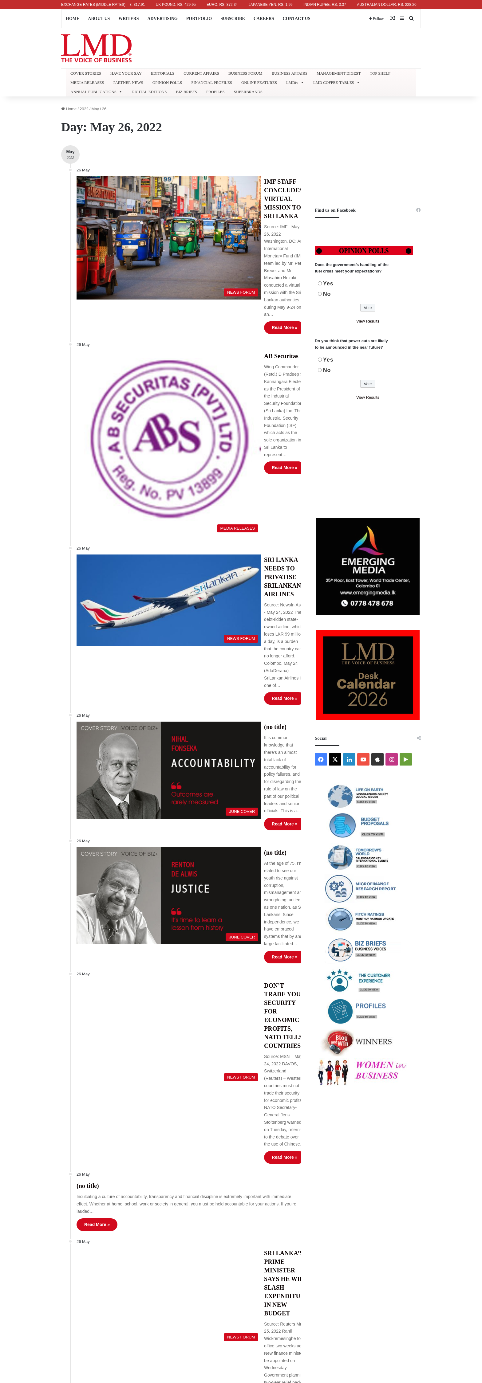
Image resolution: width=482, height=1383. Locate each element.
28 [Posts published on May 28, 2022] (310, 1261)
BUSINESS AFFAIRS (289, 73)
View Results (367, 321)
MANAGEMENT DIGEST (339, 73)
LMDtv (295, 82)
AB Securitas (213, 273)
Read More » (217, 243)
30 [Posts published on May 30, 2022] (252, 1274)
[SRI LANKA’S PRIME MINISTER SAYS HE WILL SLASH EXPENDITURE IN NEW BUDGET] (133, 840)
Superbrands (165, 1167)
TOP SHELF (380, 73)
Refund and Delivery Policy (178, 1214)
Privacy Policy (166, 1224)
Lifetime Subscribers (172, 1157)
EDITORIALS (162, 73)
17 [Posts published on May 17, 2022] (263, 1248)
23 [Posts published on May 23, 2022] (252, 1261)
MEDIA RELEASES (87, 82)
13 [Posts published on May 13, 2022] (299, 1234)
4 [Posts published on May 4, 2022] (275, 1221)
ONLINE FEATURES (259, 82)
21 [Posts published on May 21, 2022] (310, 1248)
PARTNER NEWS (128, 82)
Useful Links (164, 1252)
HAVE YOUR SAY (126, 73)
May (95, 109)
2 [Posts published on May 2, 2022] (252, 1221)
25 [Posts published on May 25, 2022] (275, 1261)
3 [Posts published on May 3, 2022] (264, 1221)
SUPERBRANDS (248, 91)
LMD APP (162, 1233)
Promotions (164, 1262)
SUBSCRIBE (232, 18)
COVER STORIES (85, 73)
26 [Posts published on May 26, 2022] (287, 1261)
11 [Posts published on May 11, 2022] (275, 1234)
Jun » (263, 1284)
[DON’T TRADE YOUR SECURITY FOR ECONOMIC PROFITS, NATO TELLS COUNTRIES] (133, 676)
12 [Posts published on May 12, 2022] (287, 1234)
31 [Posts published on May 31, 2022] (263, 1274)
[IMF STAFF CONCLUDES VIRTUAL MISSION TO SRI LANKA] (133, 213)
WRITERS (128, 18)
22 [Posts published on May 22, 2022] (322, 1248)
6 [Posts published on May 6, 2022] (299, 1221)
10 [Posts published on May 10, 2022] (263, 1234)
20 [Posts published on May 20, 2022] (299, 1248)
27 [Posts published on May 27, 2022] (299, 1261)
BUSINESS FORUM (245, 73)
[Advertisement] (368, 149)
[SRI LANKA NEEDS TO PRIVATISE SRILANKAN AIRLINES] (133, 425)
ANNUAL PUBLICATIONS (96, 91)
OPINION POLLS (167, 82)
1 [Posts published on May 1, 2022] (322, 1208)
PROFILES (215, 91)
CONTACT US (296, 18)
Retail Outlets (166, 1186)
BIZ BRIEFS (186, 91)
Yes (328, 283)
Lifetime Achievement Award (179, 1176)
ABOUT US (99, 18)
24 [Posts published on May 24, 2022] (263, 1261)
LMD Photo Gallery (171, 1195)
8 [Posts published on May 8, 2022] (322, 1221)
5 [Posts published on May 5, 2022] (287, 1221)
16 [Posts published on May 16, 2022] (252, 1248)
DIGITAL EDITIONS (149, 91)
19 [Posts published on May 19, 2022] (287, 1248)
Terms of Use (165, 1205)
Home (69, 109)
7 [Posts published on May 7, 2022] (311, 1221)
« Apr (250, 1284)
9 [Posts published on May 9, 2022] (252, 1234)
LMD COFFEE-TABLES (336, 82)
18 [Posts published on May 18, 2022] (275, 1248)
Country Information (171, 1148)
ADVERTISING (162, 18)
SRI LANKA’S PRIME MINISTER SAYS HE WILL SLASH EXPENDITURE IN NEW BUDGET (244, 824)
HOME (72, 18)
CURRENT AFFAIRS (201, 73)
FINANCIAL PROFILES (211, 82)
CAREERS (264, 18)
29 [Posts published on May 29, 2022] (322, 1261)
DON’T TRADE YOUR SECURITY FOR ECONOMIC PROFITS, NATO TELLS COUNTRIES (245, 659)
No (327, 294)
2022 (84, 109)
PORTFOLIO (199, 18)
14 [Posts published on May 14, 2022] (310, 1234)
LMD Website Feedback (175, 1243)
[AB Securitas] (133, 324)
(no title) (207, 492)
